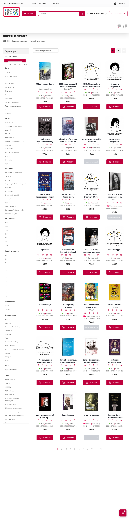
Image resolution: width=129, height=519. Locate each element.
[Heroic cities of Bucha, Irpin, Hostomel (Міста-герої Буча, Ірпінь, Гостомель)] (68, 181)
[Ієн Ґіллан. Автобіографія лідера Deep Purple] (114, 347)
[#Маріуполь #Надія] (45, 71)
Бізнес (7, 80)
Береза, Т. (8, 156)
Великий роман (11, 419)
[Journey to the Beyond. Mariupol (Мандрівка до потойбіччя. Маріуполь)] (68, 236)
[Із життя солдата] (91, 402)
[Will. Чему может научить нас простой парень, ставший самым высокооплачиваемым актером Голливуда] (91, 291)
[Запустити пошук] (82, 13)
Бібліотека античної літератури (12, 399)
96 (6, 263)
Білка (7, 360)
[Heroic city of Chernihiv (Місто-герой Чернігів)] (91, 181)
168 (6, 281)
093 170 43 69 (97, 13)
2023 (6, 241)
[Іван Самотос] (68, 402)
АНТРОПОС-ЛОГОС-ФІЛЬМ (14, 349)
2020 (6, 230)
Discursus (8, 330)
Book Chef (8, 323)
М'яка (7, 305)
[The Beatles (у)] (45, 291)
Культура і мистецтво (13, 95)
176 (6, 285)
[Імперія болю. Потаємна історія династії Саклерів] (114, 402)
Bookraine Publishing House (14, 327)
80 (6, 255)
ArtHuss (7, 319)
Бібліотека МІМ (10, 404)
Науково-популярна (12, 102)
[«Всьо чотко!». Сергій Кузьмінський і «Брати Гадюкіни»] (114, 291)
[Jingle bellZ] (45, 236)
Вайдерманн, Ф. (11, 206)
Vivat (6, 338)
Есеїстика (8, 91)
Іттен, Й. (8, 134)
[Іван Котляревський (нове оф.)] (45, 402)
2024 (6, 245)
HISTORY (8, 387)
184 (6, 289)
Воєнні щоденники (12, 423)
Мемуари (8, 98)
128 (6, 270)
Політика (8, 110)
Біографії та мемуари (12, 412)
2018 (6, 223)
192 (6, 296)
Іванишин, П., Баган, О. (13, 126)
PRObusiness (9, 391)
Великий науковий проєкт (14, 415)
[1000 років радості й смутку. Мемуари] (68, 71)
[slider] (6, 60)
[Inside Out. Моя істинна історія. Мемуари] (114, 181)
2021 (6, 234)
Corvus (7, 383)
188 (6, 293)
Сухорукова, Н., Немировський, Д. (45, 90)
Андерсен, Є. (9, 137)
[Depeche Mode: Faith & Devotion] (91, 126)
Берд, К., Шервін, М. (12, 152)
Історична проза (11, 76)
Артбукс (8, 357)
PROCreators (9, 395)
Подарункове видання (13, 106)
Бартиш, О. (9, 149)
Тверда (7, 309)
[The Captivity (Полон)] (68, 291)
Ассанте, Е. (9, 145)
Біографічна (9, 83)
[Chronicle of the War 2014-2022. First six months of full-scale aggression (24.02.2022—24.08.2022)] (68, 126)
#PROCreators (10, 380)
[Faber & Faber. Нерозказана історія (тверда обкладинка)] (45, 181)
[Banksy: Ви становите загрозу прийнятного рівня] (45, 126)
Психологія (9, 113)
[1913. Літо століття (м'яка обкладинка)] (91, 71)
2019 (6, 226)
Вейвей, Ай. (68, 89)
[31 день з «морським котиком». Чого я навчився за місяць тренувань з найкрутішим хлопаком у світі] (114, 71)
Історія (7, 72)
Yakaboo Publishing (11, 342)
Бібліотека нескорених (13, 408)
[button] (106, 14)
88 (6, 259)
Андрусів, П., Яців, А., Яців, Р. (15, 141)
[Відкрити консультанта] (122, 512)
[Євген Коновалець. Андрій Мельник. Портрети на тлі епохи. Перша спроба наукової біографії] (68, 347)
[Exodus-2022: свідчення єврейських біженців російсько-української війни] (114, 126)
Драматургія (9, 87)
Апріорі (7, 353)
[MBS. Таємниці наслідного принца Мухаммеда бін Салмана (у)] (91, 236)
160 (6, 278)
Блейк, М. (8, 160)
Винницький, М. (11, 214)
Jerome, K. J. (9, 122)
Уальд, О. (91, 310)
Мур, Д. (114, 199)
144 (6, 274)
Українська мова (11, 369)
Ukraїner (8, 334)
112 (6, 267)
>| (101, 448)
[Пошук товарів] (61, 13)
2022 (6, 238)
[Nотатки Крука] (114, 236)
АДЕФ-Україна (10, 345)
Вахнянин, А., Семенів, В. (14, 210)
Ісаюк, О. (8, 130)
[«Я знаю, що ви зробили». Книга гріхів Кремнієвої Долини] (45, 347)
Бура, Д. (7, 163)
